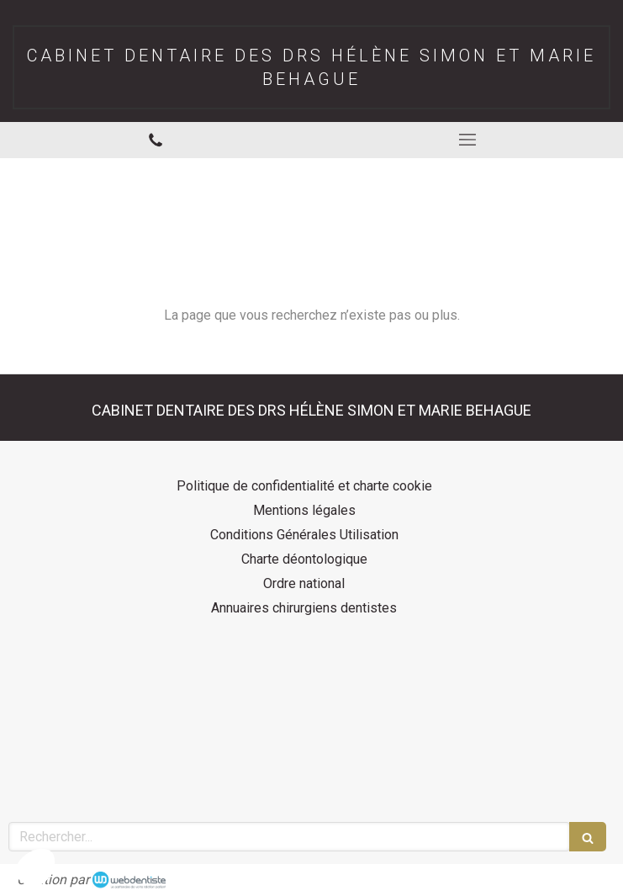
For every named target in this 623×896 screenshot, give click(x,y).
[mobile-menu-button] (468, 139)
